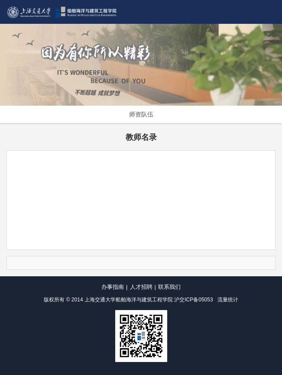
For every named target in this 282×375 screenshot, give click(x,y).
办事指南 (112, 287)
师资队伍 (141, 114)
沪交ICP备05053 (193, 300)
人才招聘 (141, 287)
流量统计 (227, 300)
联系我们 (169, 287)
